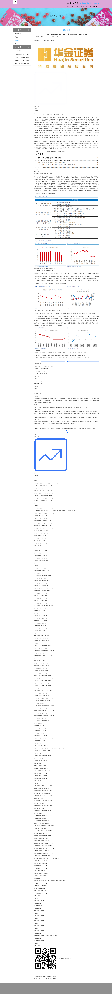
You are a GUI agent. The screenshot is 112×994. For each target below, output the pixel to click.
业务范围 (81, 6)
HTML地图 (65, 989)
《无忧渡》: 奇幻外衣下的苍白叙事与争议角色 (47, 978)
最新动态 (88, 6)
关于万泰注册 (75, 8)
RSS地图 (61, 989)
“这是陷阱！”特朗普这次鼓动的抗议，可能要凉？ (47, 976)
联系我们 (95, 6)
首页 (68, 6)
